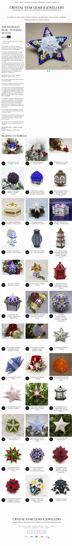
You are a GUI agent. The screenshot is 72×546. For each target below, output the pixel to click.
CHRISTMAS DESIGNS (30, 20)
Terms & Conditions (44, 527)
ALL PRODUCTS (11, 17)
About (21, 2)
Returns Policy (35, 527)
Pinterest (41, 2)
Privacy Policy (28, 527)
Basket (56, 2)
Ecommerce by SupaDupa (38, 541)
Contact (49, 2)
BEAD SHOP (20, 17)
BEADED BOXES (43, 17)
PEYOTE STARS (53, 17)
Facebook (34, 2)
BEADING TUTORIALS (31, 17)
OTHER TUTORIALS (43, 20)
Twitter (27, 2)
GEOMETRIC (62, 17)
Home (16, 2)
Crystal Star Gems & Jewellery (37, 8)
